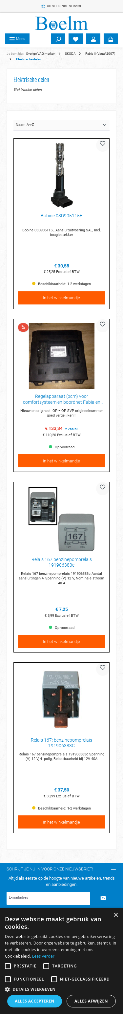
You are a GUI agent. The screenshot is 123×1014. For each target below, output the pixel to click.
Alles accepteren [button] (34, 1001)
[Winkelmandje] (111, 39)
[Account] (93, 39)
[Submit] (103, 898)
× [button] (115, 915)
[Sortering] (61, 125)
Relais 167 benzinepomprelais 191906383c (61, 562)
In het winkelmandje (61, 297)
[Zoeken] (58, 39)
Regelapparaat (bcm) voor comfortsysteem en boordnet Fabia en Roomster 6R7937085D (61, 399)
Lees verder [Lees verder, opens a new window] (43, 956)
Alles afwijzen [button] (91, 1001)
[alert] (61, 961)
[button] (61, 989)
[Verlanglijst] (76, 39)
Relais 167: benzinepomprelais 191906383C (61, 743)
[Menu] (17, 39)
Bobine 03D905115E (61, 216)
